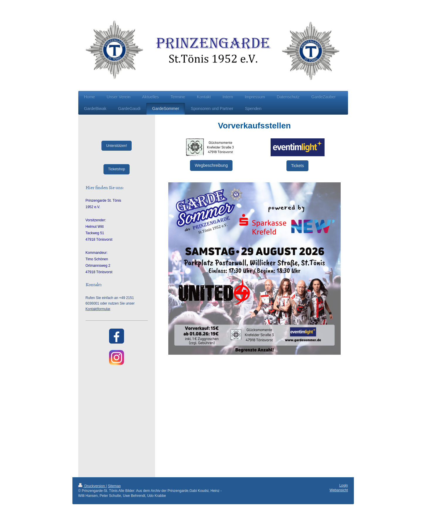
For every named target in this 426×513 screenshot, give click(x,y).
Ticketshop (116, 169)
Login (343, 485)
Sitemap (114, 486)
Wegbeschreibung (211, 165)
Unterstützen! (116, 146)
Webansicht (339, 490)
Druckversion (92, 486)
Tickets (297, 165)
